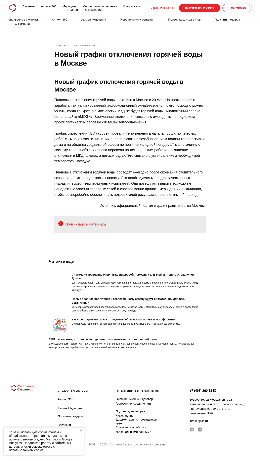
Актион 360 (59, 19)
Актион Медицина (93, 19)
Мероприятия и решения (137, 19)
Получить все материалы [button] (86, 227)
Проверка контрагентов (184, 19)
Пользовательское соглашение (137, 396)
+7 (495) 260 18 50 (203, 396)
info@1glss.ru (199, 426)
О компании (23, 23)
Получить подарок (227, 19)
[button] (195, 8)
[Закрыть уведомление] (81, 430)
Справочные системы (23, 19)
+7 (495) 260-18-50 (153, 8)
